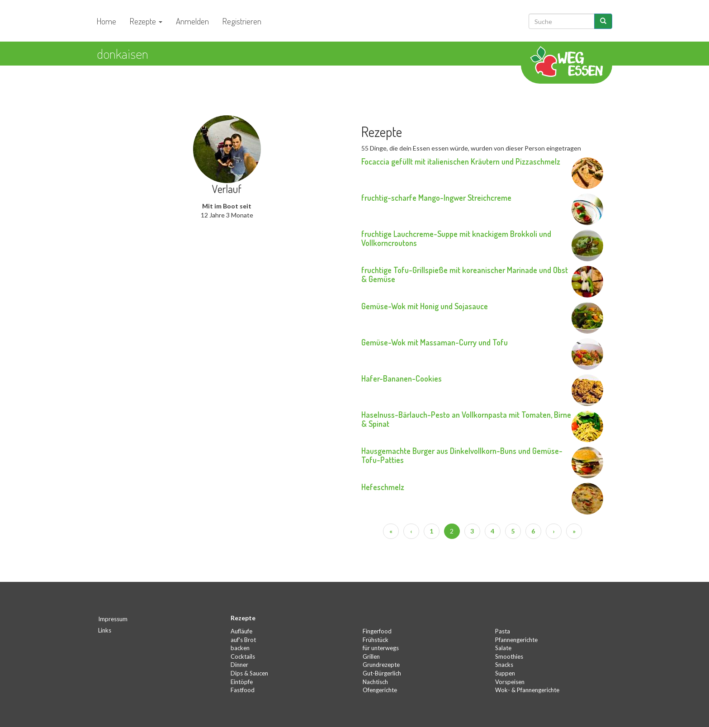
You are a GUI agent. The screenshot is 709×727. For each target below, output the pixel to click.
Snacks (504, 664)
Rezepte (146, 21)
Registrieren (241, 21)
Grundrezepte (381, 664)
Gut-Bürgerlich (382, 673)
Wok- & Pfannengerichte (527, 690)
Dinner (239, 664)
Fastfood (243, 690)
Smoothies (509, 656)
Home (106, 21)
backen (240, 647)
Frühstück (375, 639)
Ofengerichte (380, 690)
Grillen (371, 656)
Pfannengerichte (516, 639)
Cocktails (243, 656)
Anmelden (192, 21)
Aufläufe (241, 631)
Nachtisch (375, 681)
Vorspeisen (510, 681)
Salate (503, 647)
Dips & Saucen (249, 673)
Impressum (113, 619)
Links (104, 630)
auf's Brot (243, 639)
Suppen (505, 673)
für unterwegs (381, 647)
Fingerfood (377, 631)
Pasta (502, 631)
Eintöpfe (242, 681)
